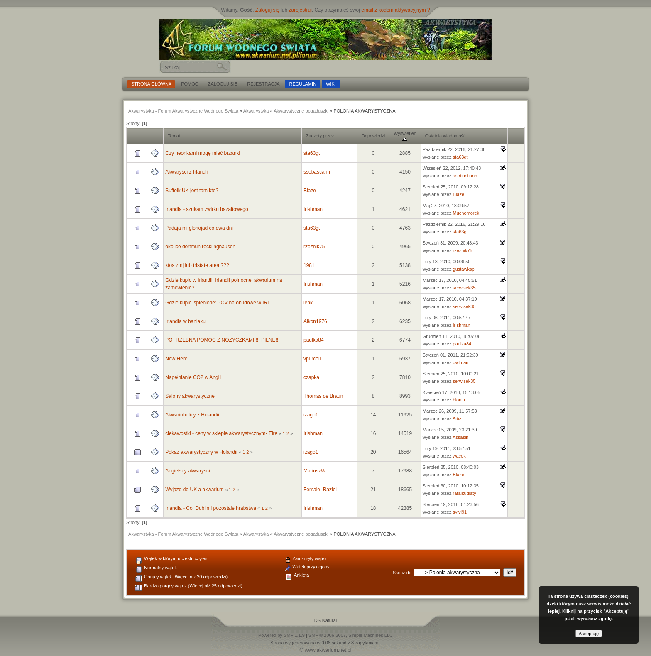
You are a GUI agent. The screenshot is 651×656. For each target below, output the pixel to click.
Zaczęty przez (320, 135)
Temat (174, 135)
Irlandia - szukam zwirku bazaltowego (206, 209)
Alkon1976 (315, 321)
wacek (459, 455)
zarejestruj (300, 10)
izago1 (310, 415)
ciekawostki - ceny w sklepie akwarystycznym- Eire (221, 433)
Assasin (461, 437)
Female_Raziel (320, 489)
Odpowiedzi (373, 135)
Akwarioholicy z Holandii (192, 415)
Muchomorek (466, 213)
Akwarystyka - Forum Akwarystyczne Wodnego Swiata (183, 110)
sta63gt (311, 153)
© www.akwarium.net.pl (326, 650)
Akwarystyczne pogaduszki (301, 110)
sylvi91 (460, 511)
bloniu (459, 399)
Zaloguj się (267, 10)
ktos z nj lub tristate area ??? (197, 265)
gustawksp (464, 269)
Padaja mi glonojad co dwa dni (199, 228)
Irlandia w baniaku (185, 321)
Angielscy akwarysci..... (191, 471)
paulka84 (313, 340)
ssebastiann (316, 172)
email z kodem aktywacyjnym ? (395, 10)
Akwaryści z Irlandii (186, 172)
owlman (461, 362)
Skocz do (402, 572)
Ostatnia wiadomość (445, 135)
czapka (311, 377)
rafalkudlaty (464, 493)
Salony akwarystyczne (190, 396)
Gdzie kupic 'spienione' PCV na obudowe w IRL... (219, 303)
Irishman (313, 209)
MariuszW (314, 471)
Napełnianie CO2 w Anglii (193, 377)
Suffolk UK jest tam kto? (191, 190)
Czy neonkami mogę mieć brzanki (202, 153)
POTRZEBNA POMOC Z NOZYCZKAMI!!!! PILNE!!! (222, 340)
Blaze (309, 190)
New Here (176, 359)
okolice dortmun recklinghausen (200, 247)
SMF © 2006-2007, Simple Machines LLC (350, 635)
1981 (309, 265)
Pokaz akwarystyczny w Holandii (201, 452)
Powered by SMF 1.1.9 (281, 635)
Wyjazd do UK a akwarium (194, 489)
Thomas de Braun (323, 396)
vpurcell (312, 359)
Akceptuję (589, 633)
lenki (308, 303)
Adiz (457, 418)
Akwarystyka (256, 110)
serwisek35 (464, 287)
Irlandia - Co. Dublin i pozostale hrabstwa (211, 508)
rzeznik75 (314, 247)
